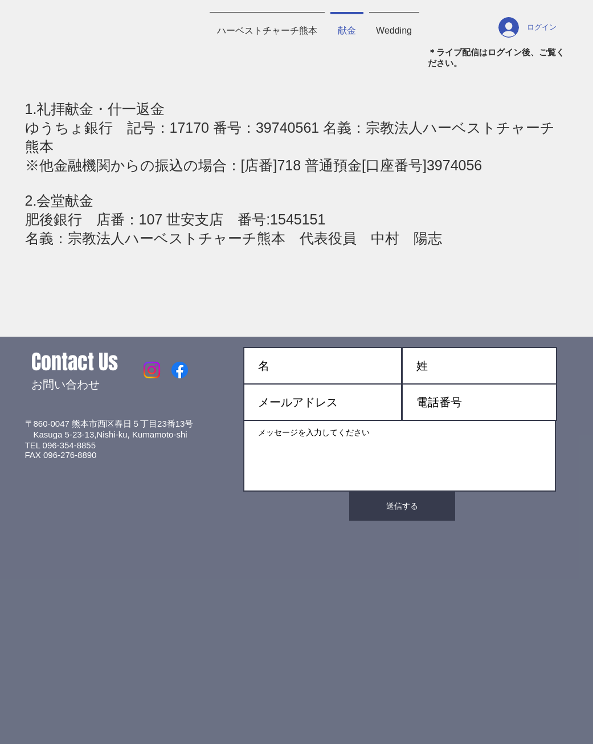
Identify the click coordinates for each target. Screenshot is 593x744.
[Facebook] (180, 370)
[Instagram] (152, 370)
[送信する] (402, 506)
